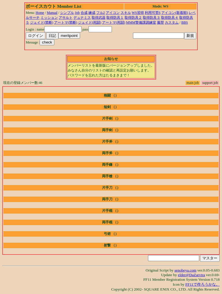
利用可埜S (153, 13)
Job (77, 13)
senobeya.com (185, 270)
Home (40, 13)
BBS (184, 22)
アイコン (113, 13)
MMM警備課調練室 (141, 22)
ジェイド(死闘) (89, 22)
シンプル (67, 13)
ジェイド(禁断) (41, 22)
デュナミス (82, 18)
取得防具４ (169, 18)
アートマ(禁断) (65, 22)
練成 (91, 13)
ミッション (49, 18)
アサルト (66, 18)
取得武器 (99, 18)
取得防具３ (151, 18)
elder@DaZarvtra (191, 275)
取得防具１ (115, 18)
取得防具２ (133, 18)
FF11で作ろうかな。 (202, 284)
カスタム (172, 22)
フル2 (100, 13)
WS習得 (138, 13)
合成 (84, 13)
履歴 (160, 22)
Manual (52, 13)
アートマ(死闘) (113, 22)
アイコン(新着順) (174, 13)
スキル (126, 13)
